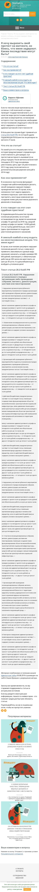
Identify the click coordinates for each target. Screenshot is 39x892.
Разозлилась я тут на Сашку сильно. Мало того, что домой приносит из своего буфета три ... (19, 838)
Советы (10, 34)
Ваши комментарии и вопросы (16, 90)
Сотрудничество (19, 876)
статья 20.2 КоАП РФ (9, 135)
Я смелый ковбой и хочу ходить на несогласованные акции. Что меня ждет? (20, 81)
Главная (4, 34)
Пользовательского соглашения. (12, 854)
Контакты (19, 871)
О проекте (20, 869)
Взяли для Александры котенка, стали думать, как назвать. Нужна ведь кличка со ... (19, 756)
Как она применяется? (12, 70)
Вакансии (19, 878)
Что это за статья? (10, 66)
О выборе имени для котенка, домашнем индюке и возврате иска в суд (19, 747)
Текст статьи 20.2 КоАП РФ (14, 86)
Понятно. (27, 889)
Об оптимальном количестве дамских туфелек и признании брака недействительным (19, 829)
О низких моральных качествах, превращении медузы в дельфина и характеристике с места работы (19, 787)
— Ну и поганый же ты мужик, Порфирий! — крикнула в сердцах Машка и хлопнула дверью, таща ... (19, 798)
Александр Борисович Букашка (18, 57)
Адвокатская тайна (14, 101)
